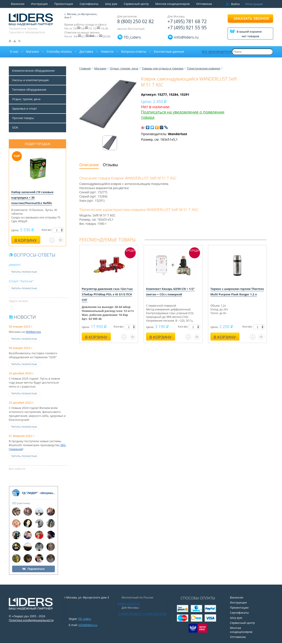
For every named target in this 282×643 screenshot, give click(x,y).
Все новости (17, 469)
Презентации (63, 4)
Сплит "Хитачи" (21, 281)
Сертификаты (89, 4)
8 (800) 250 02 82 (135, 21)
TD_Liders (132, 37)
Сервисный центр (136, 4)
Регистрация (254, 4)
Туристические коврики (203, 68)
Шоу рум (111, 4)
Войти (235, 4)
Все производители (216, 51)
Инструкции (39, 4)
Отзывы (110, 164)
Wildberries (33, 332)
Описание (89, 164)
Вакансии (17, 4)
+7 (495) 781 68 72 (187, 21)
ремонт (15, 264)
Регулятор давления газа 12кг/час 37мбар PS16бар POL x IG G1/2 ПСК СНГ (107, 294)
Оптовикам (204, 4)
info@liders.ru (87, 625)
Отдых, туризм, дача (124, 68)
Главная (85, 68)
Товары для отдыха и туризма (162, 68)
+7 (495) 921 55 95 (187, 27)
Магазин (100, 68)
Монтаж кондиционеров (172, 4)
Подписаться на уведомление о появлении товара (182, 114)
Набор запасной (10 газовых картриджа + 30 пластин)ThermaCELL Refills (32, 197)
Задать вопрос (18, 301)
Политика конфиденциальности (31, 620)
